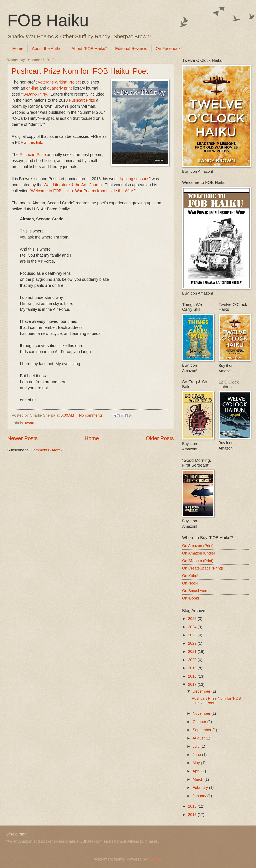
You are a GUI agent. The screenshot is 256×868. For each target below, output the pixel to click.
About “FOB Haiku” (89, 48)
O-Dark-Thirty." (36, 94)
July (197, 746)
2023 (193, 635)
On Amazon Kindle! (198, 553)
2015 (193, 814)
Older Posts (160, 438)
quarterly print (59, 88)
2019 (193, 668)
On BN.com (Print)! (198, 560)
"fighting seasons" (135, 179)
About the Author (47, 48)
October (200, 721)
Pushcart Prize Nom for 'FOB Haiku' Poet (80, 71)
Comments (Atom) (46, 450)
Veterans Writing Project (59, 82)
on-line (32, 88)
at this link (33, 142)
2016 (193, 806)
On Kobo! (190, 575)
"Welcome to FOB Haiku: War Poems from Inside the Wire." (83, 191)
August (199, 738)
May (197, 763)
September (203, 730)
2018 (193, 676)
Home (17, 48)
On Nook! (190, 583)
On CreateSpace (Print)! (202, 568)
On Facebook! (169, 48)
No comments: (92, 415)
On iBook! (190, 598)
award (30, 423)
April (197, 771)
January (200, 796)
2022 (193, 643)
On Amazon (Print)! (198, 545)
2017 (193, 684)
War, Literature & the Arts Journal (73, 185)
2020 (193, 660)
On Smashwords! (196, 590)
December (202, 691)
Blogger (154, 859)
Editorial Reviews (131, 48)
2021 (193, 651)
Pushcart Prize (82, 100)
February (201, 787)
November (202, 713)
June (197, 754)
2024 (193, 627)
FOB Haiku (48, 20)
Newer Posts (22, 438)
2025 (193, 618)
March (198, 779)
